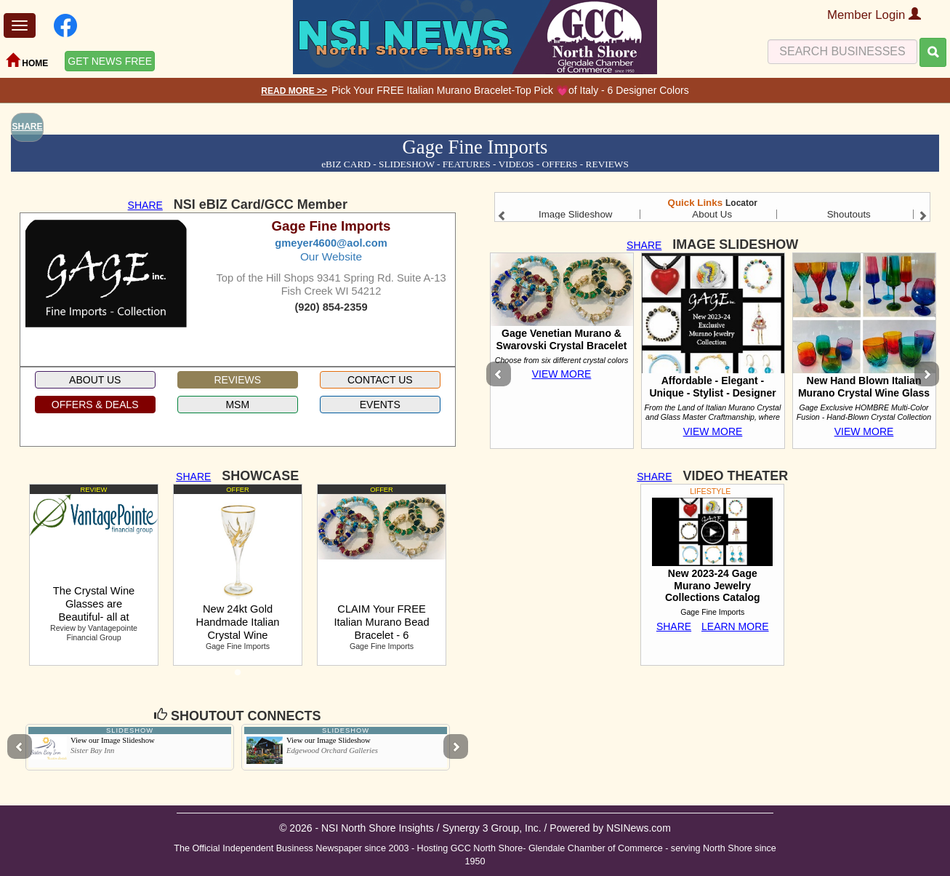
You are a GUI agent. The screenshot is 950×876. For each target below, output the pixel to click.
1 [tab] (237, 676)
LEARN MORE (735, 626)
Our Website (331, 256)
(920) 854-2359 (330, 307)
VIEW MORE (562, 374)
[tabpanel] (93, 575)
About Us (712, 214)
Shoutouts (849, 214)
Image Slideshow (576, 214)
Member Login (874, 15)
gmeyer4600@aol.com (331, 243)
